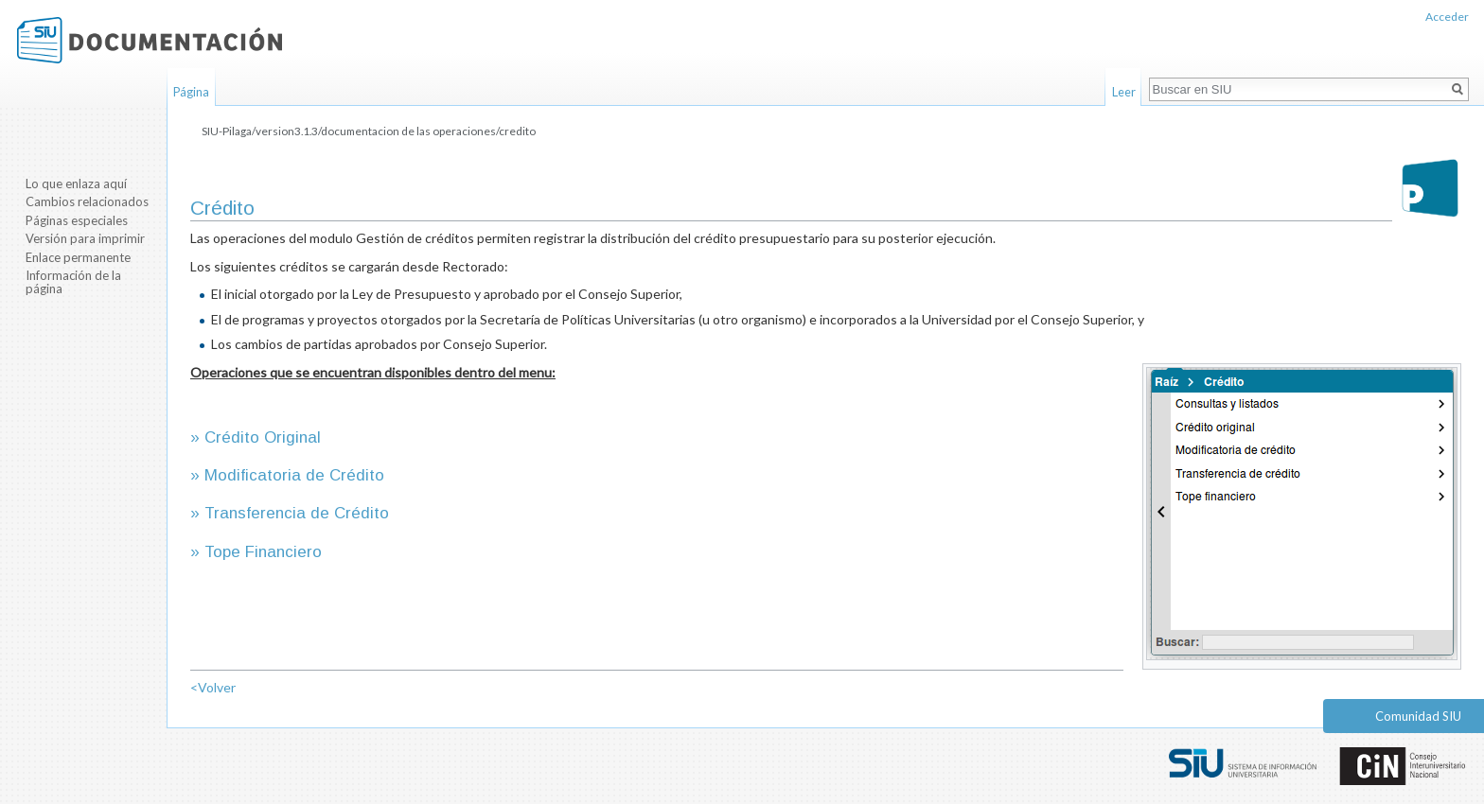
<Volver (213, 687)
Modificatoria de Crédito (294, 475)
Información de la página (73, 282)
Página (191, 91)
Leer (1124, 91)
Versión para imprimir (85, 238)
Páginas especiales (77, 220)
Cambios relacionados (87, 201)
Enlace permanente (78, 257)
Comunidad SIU (1418, 716)
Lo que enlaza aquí (76, 183)
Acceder (1447, 16)
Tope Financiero (263, 552)
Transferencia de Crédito (296, 513)
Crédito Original (262, 437)
